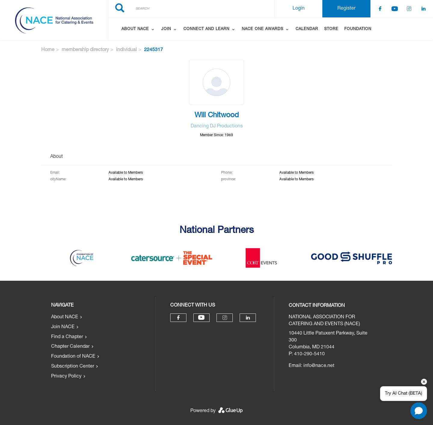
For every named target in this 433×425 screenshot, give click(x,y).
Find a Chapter (67, 337)
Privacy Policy (66, 376)
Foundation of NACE (73, 356)
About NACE (64, 317)
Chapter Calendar (70, 346)
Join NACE (63, 327)
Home (47, 50)
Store (331, 29)
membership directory (85, 50)
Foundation (357, 29)
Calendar (307, 29)
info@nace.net (318, 366)
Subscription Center (72, 366)
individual (126, 50)
